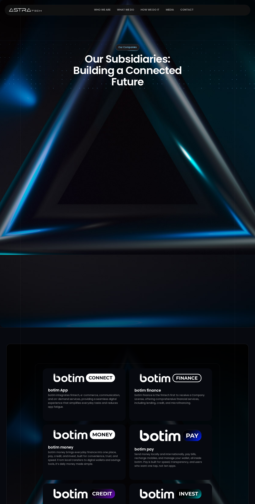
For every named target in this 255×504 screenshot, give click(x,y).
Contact (186, 12)
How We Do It (150, 12)
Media (170, 12)
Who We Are (102, 12)
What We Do (125, 12)
